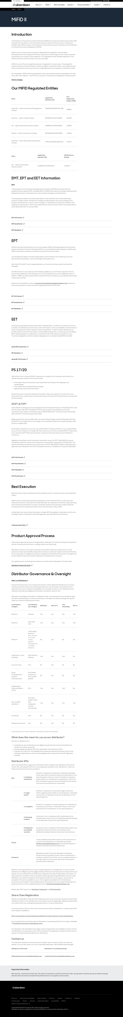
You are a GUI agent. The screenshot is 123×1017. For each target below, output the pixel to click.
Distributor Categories (39, 889)
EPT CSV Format (18, 296)
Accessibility (55, 1001)
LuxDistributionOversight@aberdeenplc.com (59, 956)
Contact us (68, 998)
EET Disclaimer (17, 353)
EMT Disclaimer (17, 230)
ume (35, 872)
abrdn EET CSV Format (20, 359)
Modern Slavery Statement (21, 1003)
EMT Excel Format (18, 224)
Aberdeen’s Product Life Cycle (22, 565)
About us (14, 998)
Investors (51, 998)
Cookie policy (16, 1001)
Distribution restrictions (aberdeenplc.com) (27, 923)
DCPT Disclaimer (18, 470)
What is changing (17, 80)
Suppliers (77, 998)
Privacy (25, 1001)
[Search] (39, 5)
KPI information (55, 889)
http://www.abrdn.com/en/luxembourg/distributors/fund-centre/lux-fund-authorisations (42, 916)
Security (32, 1001)
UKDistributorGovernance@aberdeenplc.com (27, 956)
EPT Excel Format (18, 302)
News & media (41, 998)
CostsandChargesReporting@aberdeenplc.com (51, 283)
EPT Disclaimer (17, 309)
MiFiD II (64, 1001)
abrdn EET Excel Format (20, 347)
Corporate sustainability (27, 998)
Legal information (43, 1001)
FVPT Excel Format (18, 476)
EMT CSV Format (18, 218)
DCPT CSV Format (18, 457)
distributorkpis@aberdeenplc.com (47, 844)
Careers (59, 998)
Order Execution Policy (20, 525)
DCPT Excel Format (19, 463)
